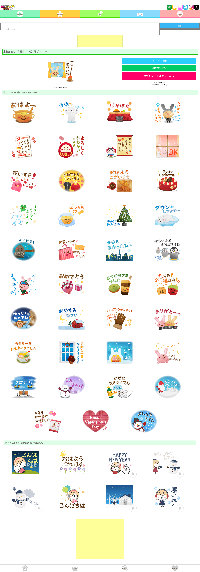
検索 (179, 26)
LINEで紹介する (159, 68)
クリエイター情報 (159, 61)
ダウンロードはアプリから (159, 76)
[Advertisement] (100, 40)
